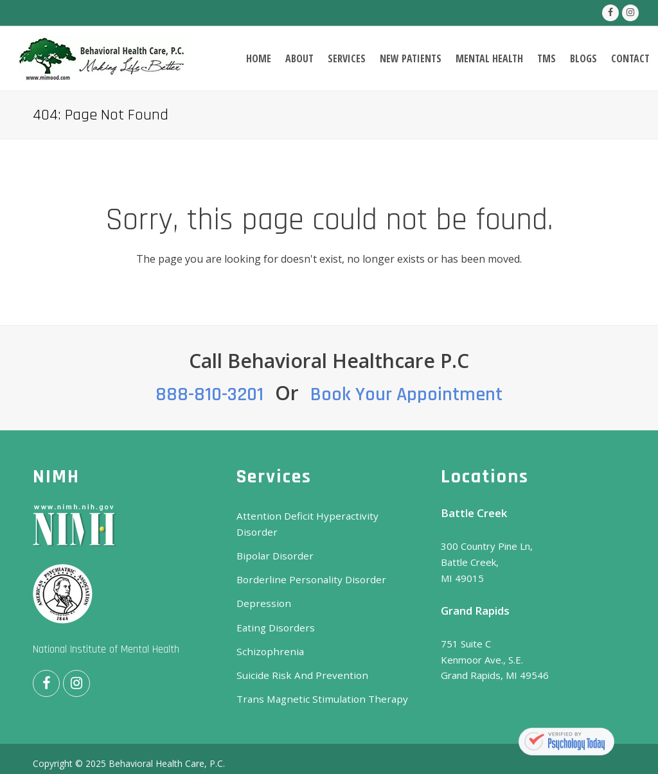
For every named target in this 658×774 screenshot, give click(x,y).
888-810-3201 (209, 394)
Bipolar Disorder (272, 539)
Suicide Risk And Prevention (297, 657)
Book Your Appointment (406, 394)
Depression (262, 587)
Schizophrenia (266, 634)
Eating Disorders (273, 610)
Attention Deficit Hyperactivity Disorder (324, 515)
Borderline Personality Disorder (306, 563)
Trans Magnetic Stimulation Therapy (316, 681)
